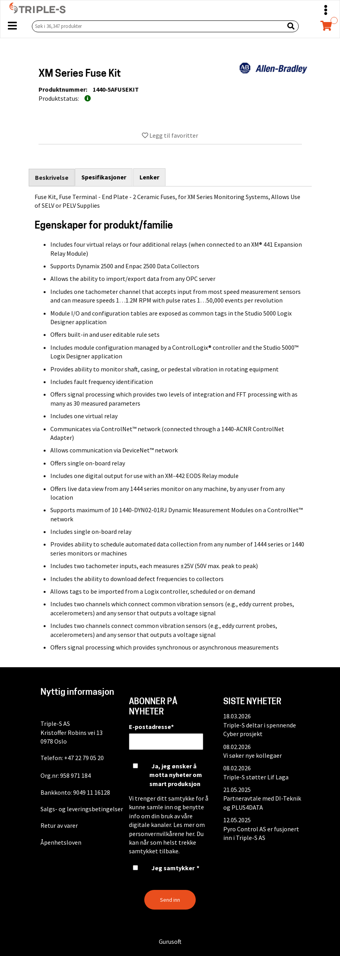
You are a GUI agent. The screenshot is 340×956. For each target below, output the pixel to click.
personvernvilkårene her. (162, 834)
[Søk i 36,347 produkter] (156, 26)
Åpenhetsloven (60, 842)
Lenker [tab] (150, 177)
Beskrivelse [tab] (51, 177)
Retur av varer (59, 825)
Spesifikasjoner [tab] (104, 177)
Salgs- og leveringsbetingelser (81, 809)
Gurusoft (170, 941)
